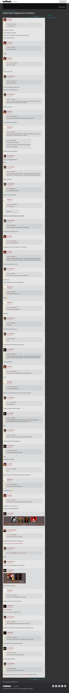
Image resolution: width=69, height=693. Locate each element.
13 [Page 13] (33, 16)
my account (62, 1)
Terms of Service (24, 688)
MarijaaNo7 (9, 19)
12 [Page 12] (32, 16)
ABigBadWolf (10, 605)
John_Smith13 (10, 349)
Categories (61, 7)
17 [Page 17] (39, 16)
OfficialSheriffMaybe (11, 530)
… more (30, 421)
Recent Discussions (51, 17)
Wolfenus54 (9, 47)
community (15, 1)
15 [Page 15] (36, 16)
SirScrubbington (10, 24)
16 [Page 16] (38, 16)
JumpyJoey (9, 590)
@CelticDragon (8, 612)
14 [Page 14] (35, 16)
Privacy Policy (30, 688)
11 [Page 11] (30, 16)
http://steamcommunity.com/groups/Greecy (13, 543)
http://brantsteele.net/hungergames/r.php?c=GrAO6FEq (16, 674)
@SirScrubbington (7, 609)
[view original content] (21, 552)
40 (43, 16)
